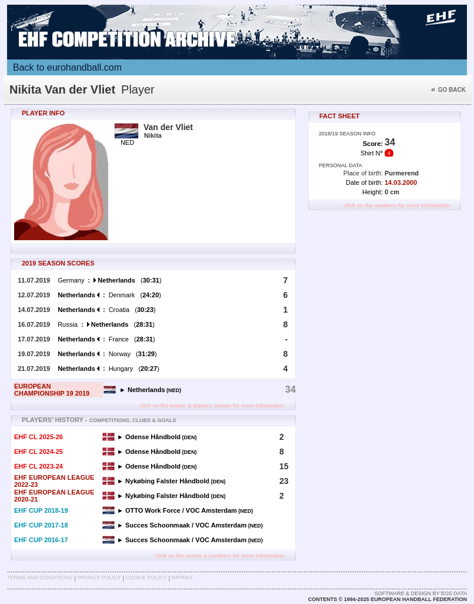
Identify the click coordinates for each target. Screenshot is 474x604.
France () (106, 339)
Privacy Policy (99, 577)
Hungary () (108, 368)
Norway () (107, 353)
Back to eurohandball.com (67, 67)
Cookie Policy (145, 577)
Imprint (182, 577)
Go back (448, 90)
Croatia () (107, 309)
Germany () (109, 280)
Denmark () (109, 294)
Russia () (106, 324)
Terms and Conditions (40, 577)
